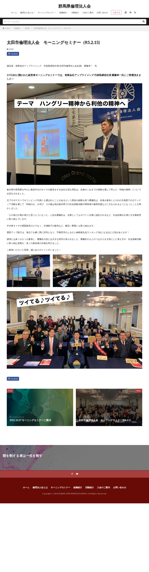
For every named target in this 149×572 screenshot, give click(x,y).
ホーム (14, 12)
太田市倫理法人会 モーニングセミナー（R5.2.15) (52, 28)
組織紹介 (63, 12)
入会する (116, 12)
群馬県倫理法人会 (74, 6)
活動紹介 (75, 12)
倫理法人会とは (26, 12)
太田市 (27, 28)
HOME (7, 28)
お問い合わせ (102, 12)
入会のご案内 (87, 12)
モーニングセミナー (46, 12)
